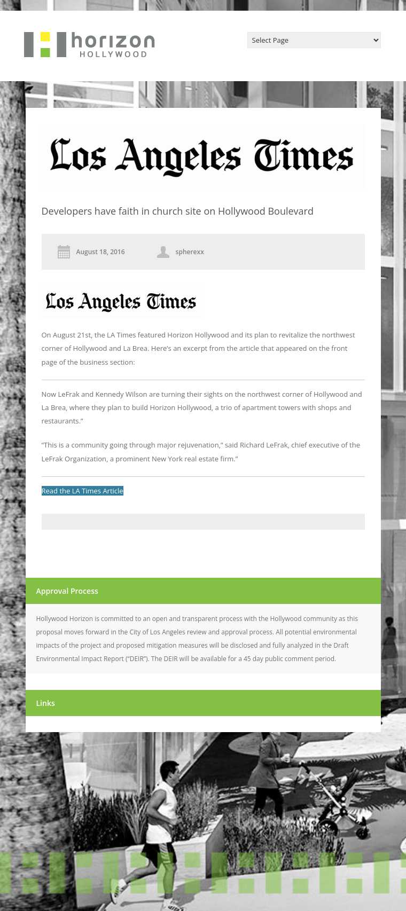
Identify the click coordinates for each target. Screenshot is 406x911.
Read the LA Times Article (82, 491)
